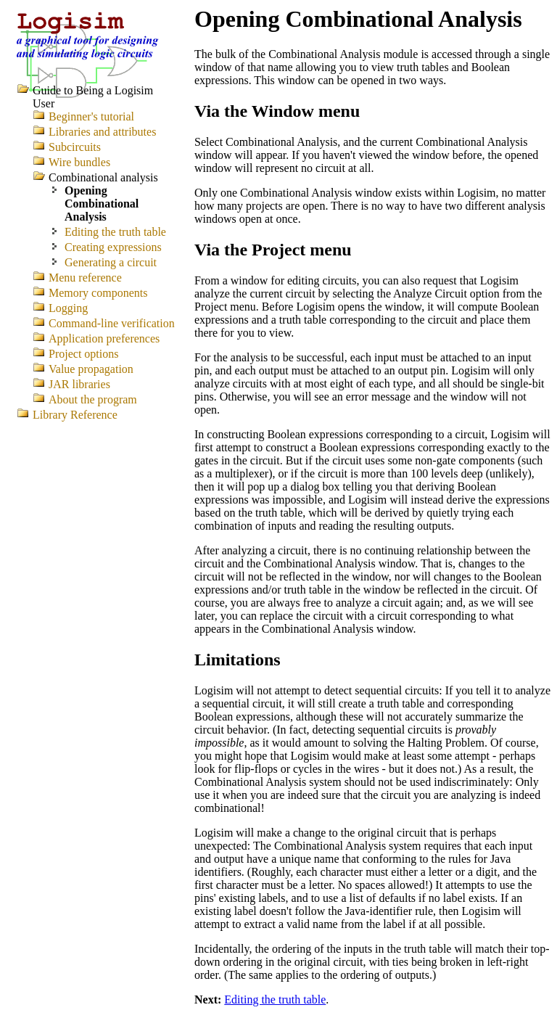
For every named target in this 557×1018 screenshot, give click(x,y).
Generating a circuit (111, 262)
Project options (83, 354)
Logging (68, 308)
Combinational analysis (103, 177)
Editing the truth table (275, 999)
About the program (93, 399)
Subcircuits (75, 147)
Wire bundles (79, 162)
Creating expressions (113, 247)
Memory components (98, 293)
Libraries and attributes (102, 132)
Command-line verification (112, 323)
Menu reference (85, 277)
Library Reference (75, 415)
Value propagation (91, 369)
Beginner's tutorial (91, 116)
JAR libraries (79, 384)
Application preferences (104, 338)
